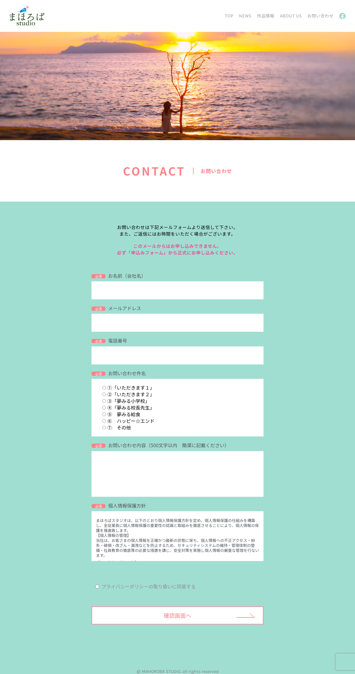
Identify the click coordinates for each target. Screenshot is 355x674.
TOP (229, 16)
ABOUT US (291, 16)
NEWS (245, 16)
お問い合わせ (320, 16)
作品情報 (265, 16)
